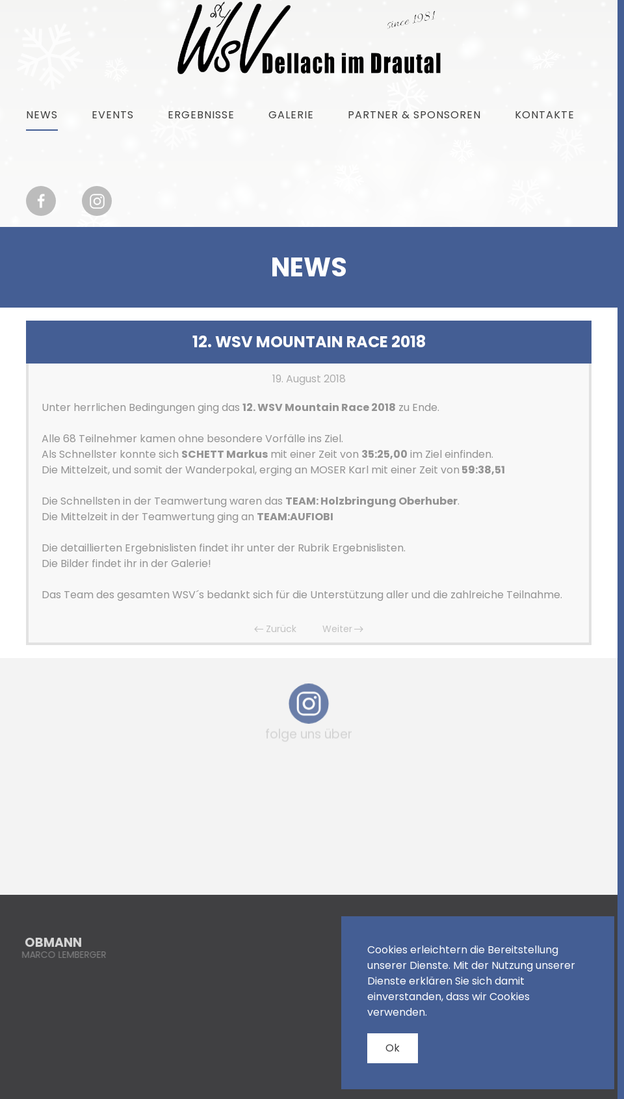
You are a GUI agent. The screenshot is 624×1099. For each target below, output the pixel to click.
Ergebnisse (201, 114)
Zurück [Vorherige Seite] (275, 628)
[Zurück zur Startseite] (309, 38)
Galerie (291, 114)
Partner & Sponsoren (414, 114)
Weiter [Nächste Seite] (343, 628)
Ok (392, 1047)
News (42, 114)
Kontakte (545, 114)
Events (113, 114)
